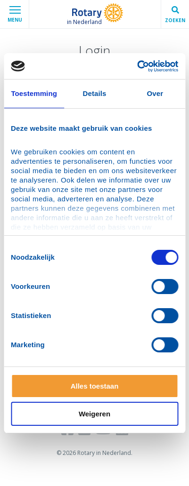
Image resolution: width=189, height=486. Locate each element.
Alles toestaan (95, 386)
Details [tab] (95, 93)
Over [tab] (155, 93)
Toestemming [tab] (34, 93)
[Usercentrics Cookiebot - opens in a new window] (137, 66)
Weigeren (94, 414)
